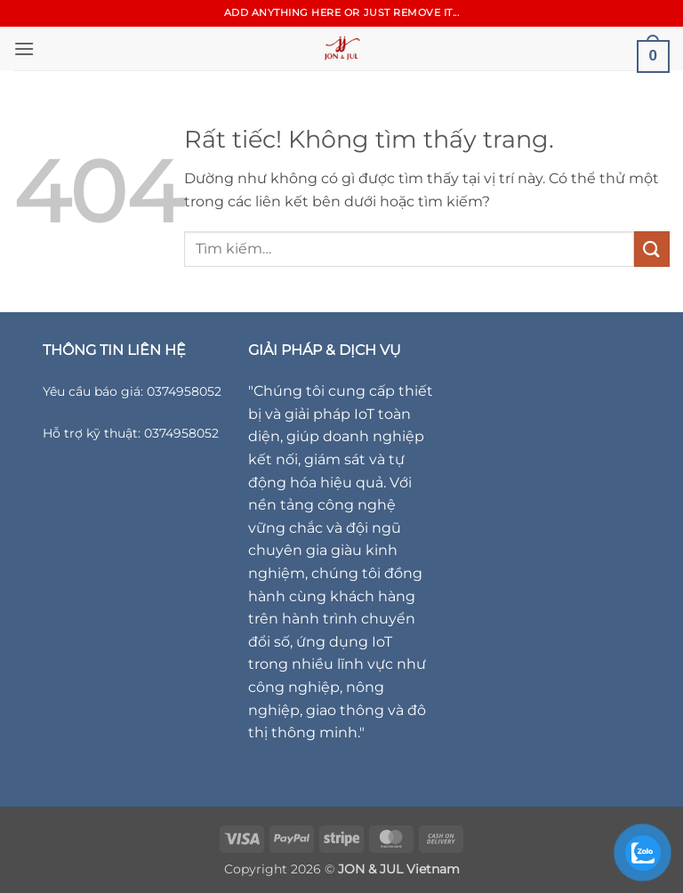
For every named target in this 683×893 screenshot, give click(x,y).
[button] (24, 48)
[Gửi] (652, 248)
